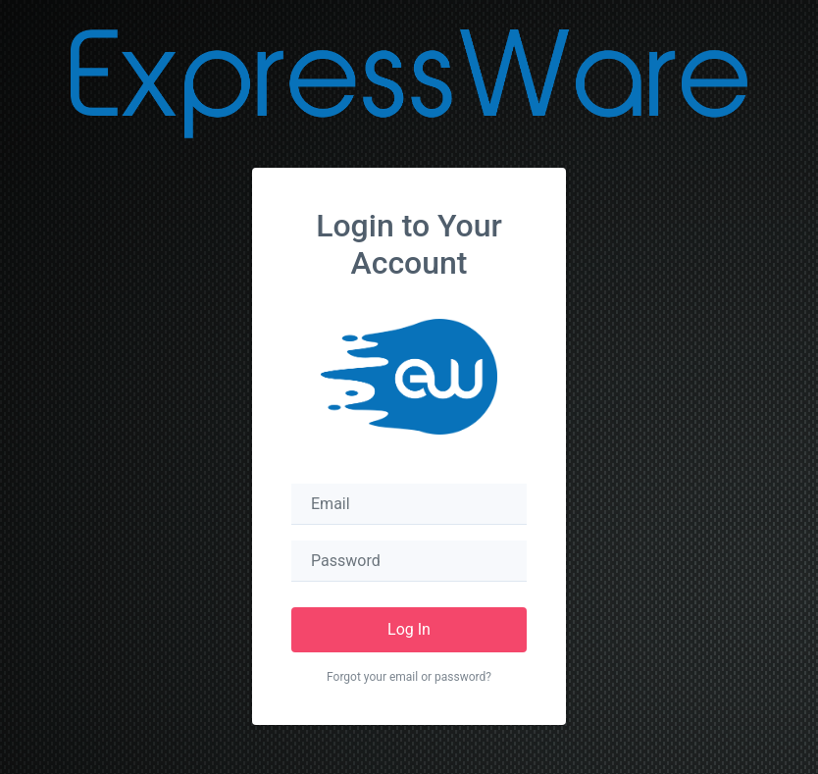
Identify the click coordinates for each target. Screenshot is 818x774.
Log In (409, 629)
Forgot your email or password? (409, 677)
